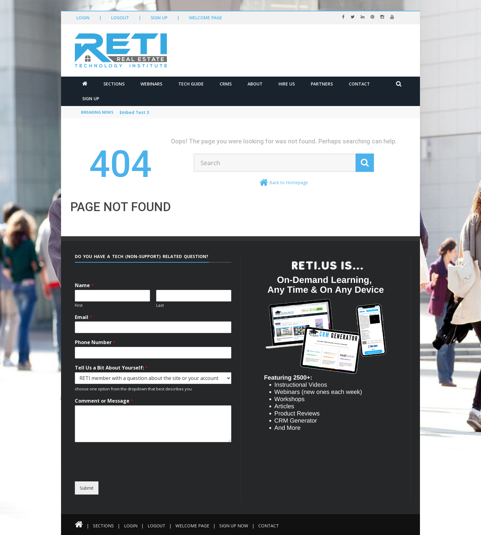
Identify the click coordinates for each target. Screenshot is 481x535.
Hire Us (287, 84)
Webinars (151, 84)
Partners (322, 84)
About (255, 84)
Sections (114, 84)
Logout (120, 18)
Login (83, 18)
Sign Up (159, 18)
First (79, 305)
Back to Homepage (288, 182)
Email (83, 317)
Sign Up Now (235, 526)
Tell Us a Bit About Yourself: (111, 368)
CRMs (226, 84)
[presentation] (131, 475)
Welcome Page (205, 18)
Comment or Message (104, 401)
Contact (359, 84)
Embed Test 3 (135, 113)
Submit (87, 488)
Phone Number (95, 342)
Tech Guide (191, 84)
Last (160, 305)
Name (84, 285)
